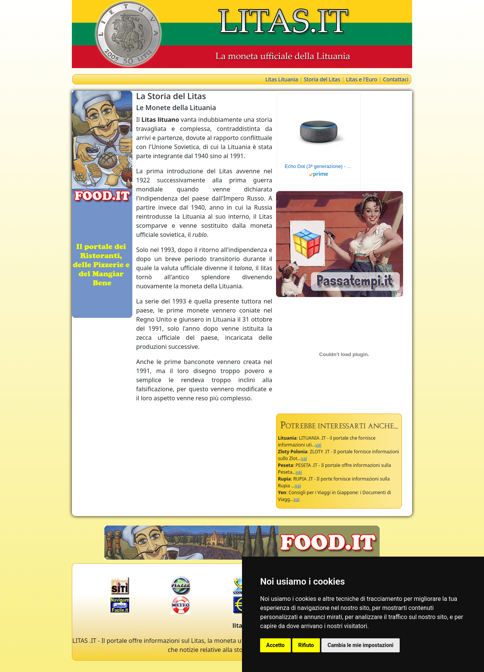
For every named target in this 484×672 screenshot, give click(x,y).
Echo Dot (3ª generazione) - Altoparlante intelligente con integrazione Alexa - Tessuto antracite (319, 166)
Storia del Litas (322, 79)
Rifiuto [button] (306, 645)
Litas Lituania (281, 79)
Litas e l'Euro (361, 79)
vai (318, 445)
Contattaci (395, 79)
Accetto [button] (275, 645)
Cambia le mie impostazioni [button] (360, 645)
